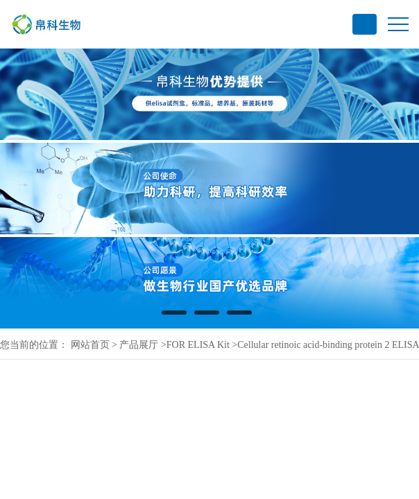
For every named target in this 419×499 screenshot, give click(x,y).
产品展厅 (138, 345)
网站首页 (90, 345)
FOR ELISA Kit (198, 345)
